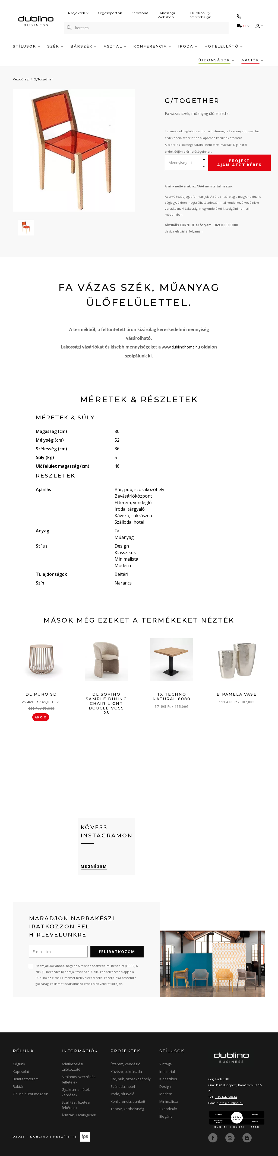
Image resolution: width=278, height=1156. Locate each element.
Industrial (167, 1071)
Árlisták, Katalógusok (79, 1115)
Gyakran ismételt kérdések (76, 1092)
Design (165, 1086)
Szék (55, 46)
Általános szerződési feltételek (79, 1079)
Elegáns (165, 1116)
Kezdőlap (21, 79)
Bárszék (83, 46)
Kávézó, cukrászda (126, 1071)
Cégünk (19, 1063)
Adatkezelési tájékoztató (72, 1066)
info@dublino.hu (231, 1103)
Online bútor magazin (30, 1093)
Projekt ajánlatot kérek (239, 162)
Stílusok (26, 46)
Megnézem (94, 866)
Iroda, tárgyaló (122, 1093)
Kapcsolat (140, 13)
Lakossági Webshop (166, 15)
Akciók (252, 60)
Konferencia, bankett (127, 1101)
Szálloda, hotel (122, 1086)
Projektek (78, 13)
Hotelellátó (223, 46)
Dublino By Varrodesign (200, 15)
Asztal (115, 46)
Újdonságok (216, 60)
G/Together (43, 79)
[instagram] (230, 1138)
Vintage (165, 1063)
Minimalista (168, 1101)
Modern (165, 1093)
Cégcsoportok (110, 13)
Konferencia (152, 46)
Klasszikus (168, 1078)
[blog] (247, 1138)
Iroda (187, 46)
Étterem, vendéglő (125, 1063)
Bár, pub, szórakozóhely (130, 1078)
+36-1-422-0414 (226, 1097)
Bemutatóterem (26, 1078)
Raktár (18, 1086)
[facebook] (213, 1138)
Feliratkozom (117, 951)
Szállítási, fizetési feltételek (76, 1105)
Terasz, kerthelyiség (127, 1108)
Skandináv (168, 1108)
